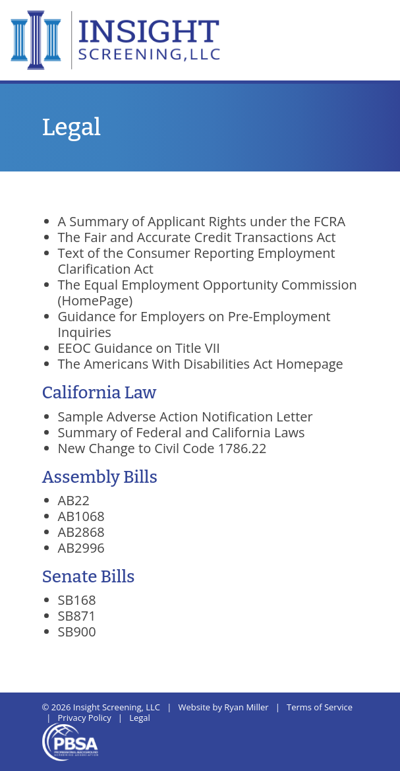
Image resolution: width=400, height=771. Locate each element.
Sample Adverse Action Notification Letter (185, 416)
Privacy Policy (84, 718)
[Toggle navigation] (374, 19)
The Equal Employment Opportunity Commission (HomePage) (207, 292)
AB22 (74, 500)
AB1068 (81, 516)
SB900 (77, 631)
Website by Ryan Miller (223, 707)
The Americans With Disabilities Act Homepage (200, 364)
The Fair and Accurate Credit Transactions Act (197, 237)
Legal (139, 718)
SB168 (77, 600)
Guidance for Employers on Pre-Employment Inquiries (194, 324)
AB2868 (81, 532)
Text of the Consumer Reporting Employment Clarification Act (196, 261)
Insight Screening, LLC (116, 707)
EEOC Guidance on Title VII (139, 348)
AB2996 (81, 548)
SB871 (77, 616)
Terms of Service (320, 707)
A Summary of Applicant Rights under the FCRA (202, 221)
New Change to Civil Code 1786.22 (162, 448)
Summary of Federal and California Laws (181, 432)
